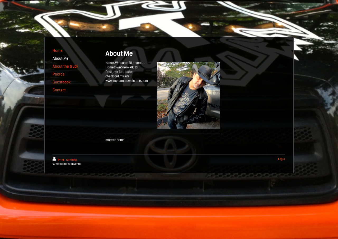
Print (59, 160)
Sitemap (71, 160)
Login (281, 159)
